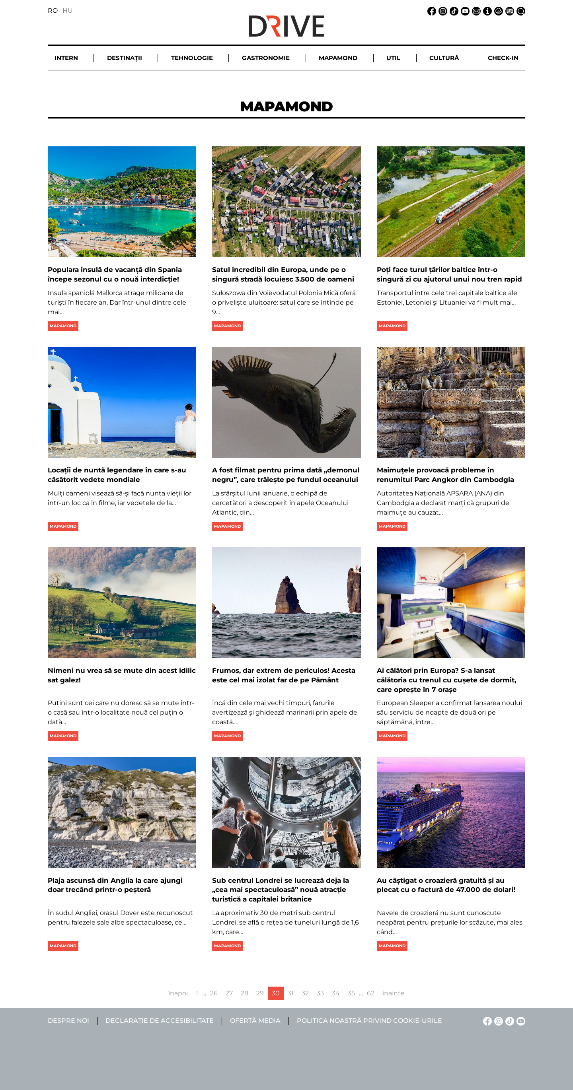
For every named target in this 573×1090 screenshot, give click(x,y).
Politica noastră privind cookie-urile (369, 1020)
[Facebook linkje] (430, 10)
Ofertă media (255, 1020)
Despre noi (68, 1020)
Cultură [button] (444, 58)
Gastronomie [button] (266, 58)
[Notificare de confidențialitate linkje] (497, 10)
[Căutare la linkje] (519, 10)
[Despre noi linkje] (486, 10)
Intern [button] (66, 58)
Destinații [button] (124, 58)
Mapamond (63, 325)
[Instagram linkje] (441, 10)
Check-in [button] (503, 58)
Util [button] (393, 58)
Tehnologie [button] (192, 58)
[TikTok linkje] (452, 10)
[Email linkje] (475, 10)
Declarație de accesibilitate (159, 1020)
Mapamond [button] (338, 58)
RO (53, 10)
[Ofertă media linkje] (508, 10)
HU (67, 10)
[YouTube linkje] (464, 10)
